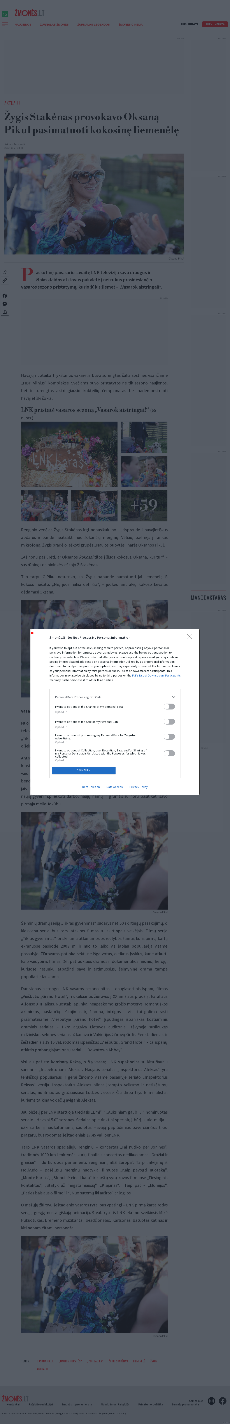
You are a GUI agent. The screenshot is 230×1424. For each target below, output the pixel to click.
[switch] (169, 706)
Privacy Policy (139, 788)
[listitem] (115, 696)
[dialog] (115, 712)
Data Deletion (91, 788)
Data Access (115, 788)
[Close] (191, 637)
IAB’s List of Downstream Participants (156, 675)
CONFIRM (85, 770)
